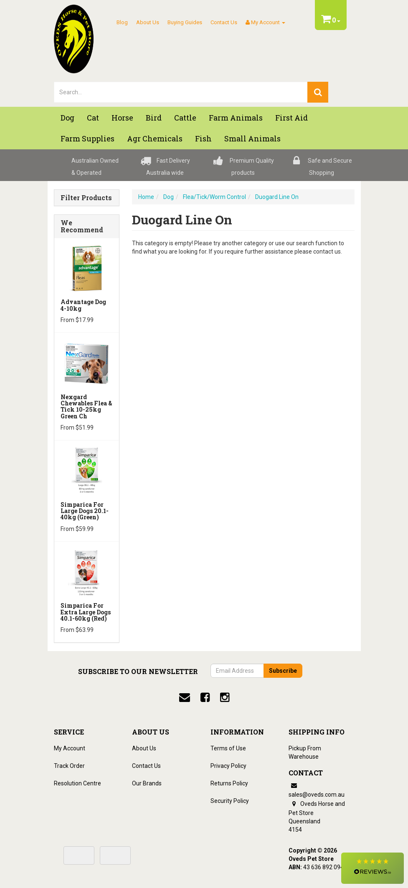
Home (146, 197)
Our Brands (147, 783)
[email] (184, 697)
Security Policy (229, 800)
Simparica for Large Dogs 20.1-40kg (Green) (85, 511)
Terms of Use (228, 748)
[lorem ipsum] (181, 92)
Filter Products (86, 197)
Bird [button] (154, 118)
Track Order (69, 765)
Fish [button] (203, 138)
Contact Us (223, 22)
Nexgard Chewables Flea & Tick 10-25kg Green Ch (86, 406)
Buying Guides (184, 22)
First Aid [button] (291, 118)
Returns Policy (229, 783)
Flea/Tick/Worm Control (214, 197)
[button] (372, 868)
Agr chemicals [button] (154, 138)
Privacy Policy (228, 765)
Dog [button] (67, 118)
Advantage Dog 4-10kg (83, 305)
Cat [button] (93, 118)
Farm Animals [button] (236, 118)
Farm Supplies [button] (87, 138)
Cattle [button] (185, 118)
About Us (147, 22)
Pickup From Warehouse (305, 752)
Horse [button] (122, 118)
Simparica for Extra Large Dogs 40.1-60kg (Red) (86, 611)
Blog (122, 22)
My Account (69, 748)
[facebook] (205, 697)
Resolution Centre (77, 783)
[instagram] (224, 697)
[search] (317, 92)
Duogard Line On (277, 197)
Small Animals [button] (252, 138)
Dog (168, 197)
